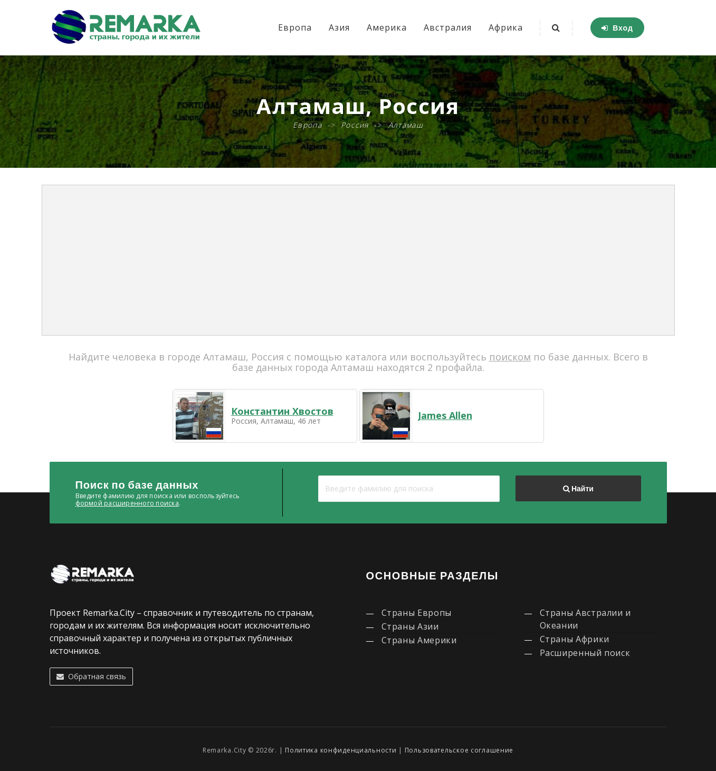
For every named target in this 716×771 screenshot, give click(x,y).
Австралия (448, 27)
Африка (506, 27)
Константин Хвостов (282, 411)
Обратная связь (91, 676)
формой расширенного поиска (127, 503)
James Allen (445, 415)
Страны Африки (574, 639)
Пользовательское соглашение (459, 750)
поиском (510, 356)
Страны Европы (416, 612)
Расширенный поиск (585, 653)
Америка (387, 27)
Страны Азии (410, 626)
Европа (295, 27)
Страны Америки (419, 640)
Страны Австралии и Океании (586, 619)
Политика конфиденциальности (340, 750)
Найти (578, 488)
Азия (339, 27)
